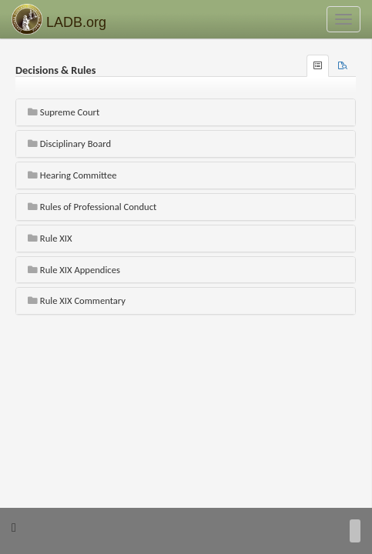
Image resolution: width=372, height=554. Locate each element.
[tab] (342, 66)
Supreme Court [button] (63, 112)
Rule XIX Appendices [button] (74, 269)
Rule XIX (50, 238)
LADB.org (59, 19)
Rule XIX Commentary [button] (77, 300)
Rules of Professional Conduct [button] (92, 206)
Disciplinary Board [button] (69, 143)
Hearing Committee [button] (72, 175)
